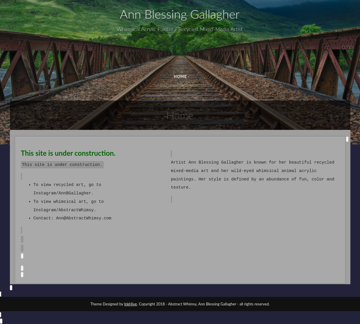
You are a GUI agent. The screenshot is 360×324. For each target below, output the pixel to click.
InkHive (130, 304)
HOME (180, 76)
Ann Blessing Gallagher (179, 14)
